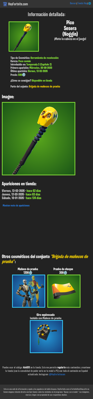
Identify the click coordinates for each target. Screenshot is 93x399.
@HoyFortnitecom (57, 374)
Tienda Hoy (82, 3)
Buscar (73, 3)
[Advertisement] (46, 230)
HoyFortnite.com (18, 3)
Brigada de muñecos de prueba (44, 86)
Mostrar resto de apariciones (16, 205)
